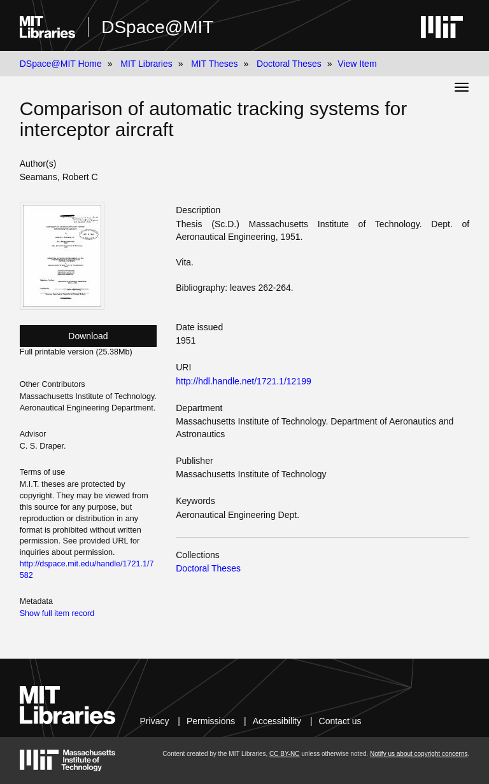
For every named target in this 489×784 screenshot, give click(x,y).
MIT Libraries (146, 64)
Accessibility (277, 721)
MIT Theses (214, 64)
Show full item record (57, 613)
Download (88, 336)
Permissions (211, 721)
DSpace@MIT (157, 27)
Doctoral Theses (289, 64)
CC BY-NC (284, 753)
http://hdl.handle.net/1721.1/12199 (243, 381)
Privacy (154, 721)
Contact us (340, 721)
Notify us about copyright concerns (418, 753)
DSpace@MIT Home (61, 64)
